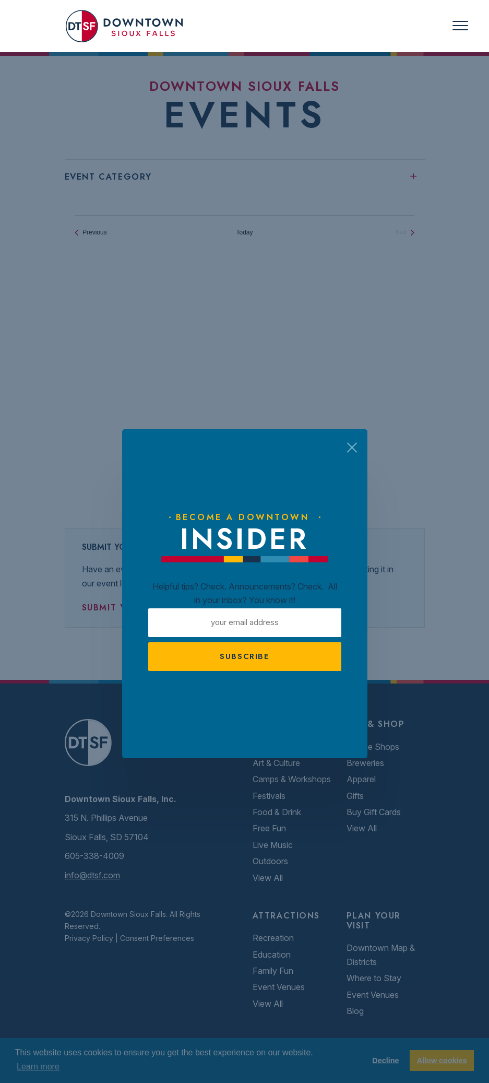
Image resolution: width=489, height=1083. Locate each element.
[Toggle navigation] (460, 26)
